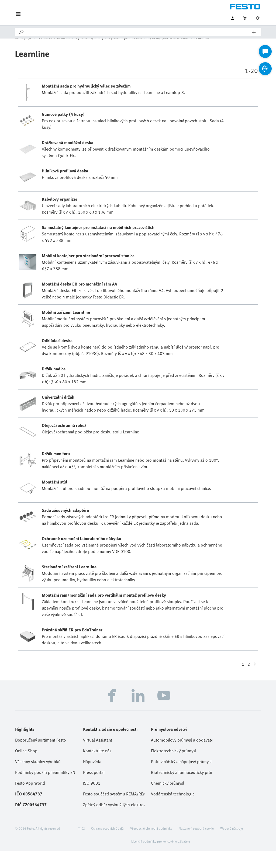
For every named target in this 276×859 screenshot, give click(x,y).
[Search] (138, 32)
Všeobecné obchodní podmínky (151, 836)
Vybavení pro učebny (125, 46)
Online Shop (26, 759)
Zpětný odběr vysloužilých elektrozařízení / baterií (113, 812)
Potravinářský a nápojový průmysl (181, 769)
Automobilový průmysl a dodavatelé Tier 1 (181, 748)
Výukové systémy (89, 46)
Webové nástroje (231, 836)
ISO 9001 (91, 791)
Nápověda (92, 769)
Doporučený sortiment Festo (40, 748)
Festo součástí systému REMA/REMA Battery (113, 802)
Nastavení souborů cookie (196, 836)
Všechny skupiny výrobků (38, 769)
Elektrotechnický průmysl (173, 759)
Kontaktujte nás (97, 759)
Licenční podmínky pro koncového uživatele (160, 849)
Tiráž (81, 836)
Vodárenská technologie (173, 802)
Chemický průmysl (167, 791)
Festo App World (30, 791)
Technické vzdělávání (53, 46)
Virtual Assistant (97, 748)
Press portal (94, 780)
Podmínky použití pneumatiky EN (45, 780)
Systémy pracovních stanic (168, 46)
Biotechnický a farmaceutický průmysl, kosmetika (181, 780)
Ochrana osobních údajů (107, 836)
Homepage (23, 46)
